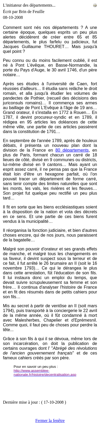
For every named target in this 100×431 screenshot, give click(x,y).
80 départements (72, 150)
